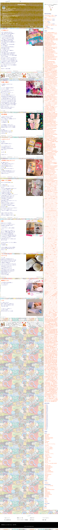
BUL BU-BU (47, 496)
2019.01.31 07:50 (39, 217)
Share (40, 26)
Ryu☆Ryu (46, 459)
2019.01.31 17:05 (39, 110)
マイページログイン (46, 517)
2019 (45, 413)
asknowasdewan (47, 493)
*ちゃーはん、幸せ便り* (49, 447)
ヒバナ (46, 481)
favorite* (46, 477)
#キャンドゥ (16, 176)
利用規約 (26, 519)
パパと (2, 300)
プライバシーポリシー (20, 519)
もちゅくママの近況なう (49, 448)
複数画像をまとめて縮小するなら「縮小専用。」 (9, 524)
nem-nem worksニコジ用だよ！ (50, 15)
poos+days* (47, 435)
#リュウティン (3, 316)
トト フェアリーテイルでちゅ (50, 443)
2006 (45, 429)
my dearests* (47, 441)
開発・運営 (44, 519)
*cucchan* (46, 476)
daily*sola (46, 462)
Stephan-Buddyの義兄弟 (49, 437)
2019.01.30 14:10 (39, 316)
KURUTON (47, 495)
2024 (45, 407)
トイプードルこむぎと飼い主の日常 (51, 463)
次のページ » (22, 319)
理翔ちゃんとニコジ (48, 28)
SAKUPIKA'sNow (48, 465)
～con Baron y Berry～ (48, 457)
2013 (45, 420)
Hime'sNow (47, 445)
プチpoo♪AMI (47, 452)
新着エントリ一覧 (20, 517)
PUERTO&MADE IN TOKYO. (49, 489)
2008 (45, 426)
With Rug (46, 442)
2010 (45, 424)
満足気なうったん (5, 280)
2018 (45, 414)
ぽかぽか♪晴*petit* (48, 470)
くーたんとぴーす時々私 (49, 485)
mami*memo (47, 454)
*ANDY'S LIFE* (47, 469)
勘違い (2, 221)
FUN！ (46, 499)
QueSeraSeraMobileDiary (49, 471)
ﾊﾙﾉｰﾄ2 (46, 500)
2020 (45, 412)
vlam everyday (47, 434)
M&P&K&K (46, 475)
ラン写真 (46, 27)
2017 (45, 415)
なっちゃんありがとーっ (49, 20)
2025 (45, 406)
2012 (45, 421)
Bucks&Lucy (47, 451)
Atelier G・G (47, 488)
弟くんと (46, 21)
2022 (45, 409)
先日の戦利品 (4, 114)
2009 (45, 425)
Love (36, 26)
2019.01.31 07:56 (39, 176)
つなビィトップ (7, 517)
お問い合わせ (32, 519)
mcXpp (46, 504)
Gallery (31, 26)
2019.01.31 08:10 (39, 135)
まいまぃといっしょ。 (48, 446)
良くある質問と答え (7, 519)
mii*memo (46, 458)
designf (46, 490)
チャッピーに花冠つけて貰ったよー (50, 16)
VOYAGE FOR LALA (48, 494)
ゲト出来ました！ (5, 30)
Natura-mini (47, 436)
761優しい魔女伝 (5, 82)
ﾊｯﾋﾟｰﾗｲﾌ (46, 464)
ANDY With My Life (48, 474)
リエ (7, 6)
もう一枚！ (46, 22)
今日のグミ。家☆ (48, 460)
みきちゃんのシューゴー (49, 23)
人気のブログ (32, 517)
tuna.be (29, 516)
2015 (45, 418)
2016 (45, 417)
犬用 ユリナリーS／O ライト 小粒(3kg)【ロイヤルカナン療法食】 (51, 5)
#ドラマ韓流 (3, 110)
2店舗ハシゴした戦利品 (6, 180)
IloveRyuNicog (22, 4)
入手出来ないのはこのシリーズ (7, 160)
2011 (45, 423)
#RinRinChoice (3, 135)
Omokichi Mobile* (48, 468)
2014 (45, 419)
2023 (45, 408)
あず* (46, 440)
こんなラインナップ (5, 139)
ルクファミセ (4, 255)
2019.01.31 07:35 (39, 252)
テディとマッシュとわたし (49, 453)
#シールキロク (10, 135)
